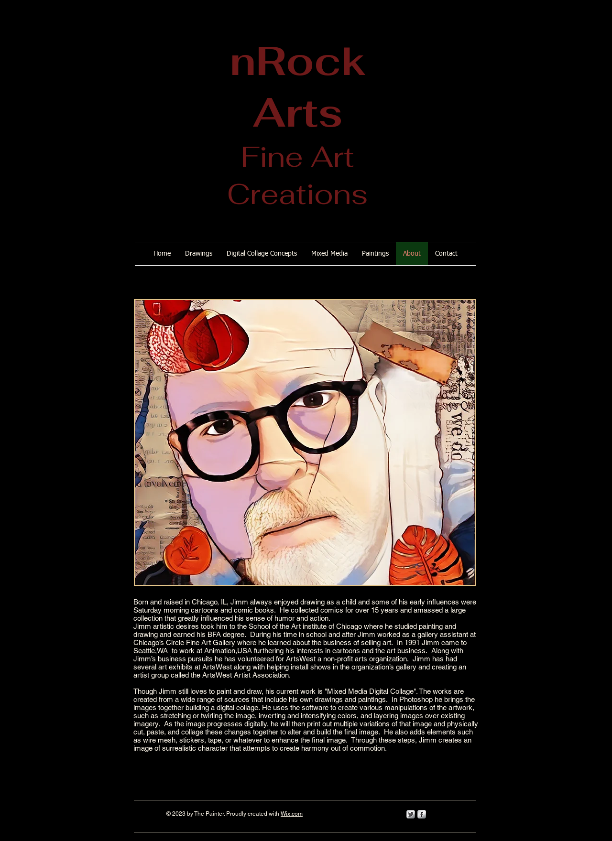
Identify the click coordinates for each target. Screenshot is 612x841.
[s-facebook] (421, 814)
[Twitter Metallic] (410, 814)
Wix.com (292, 813)
